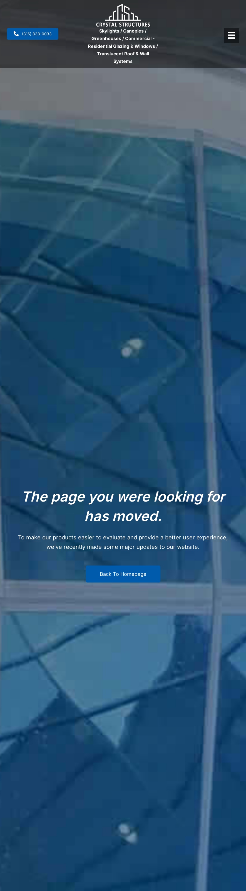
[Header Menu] (231, 35)
